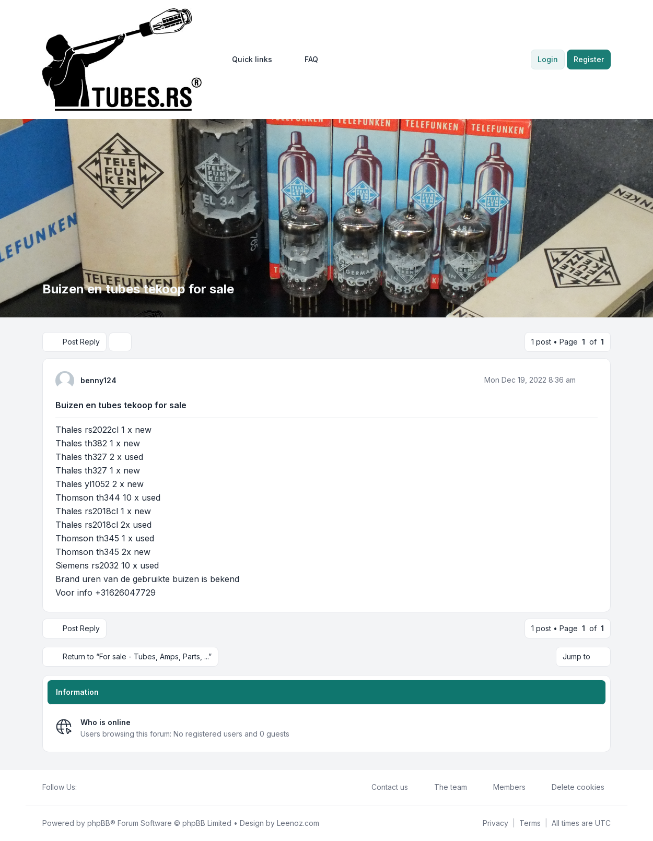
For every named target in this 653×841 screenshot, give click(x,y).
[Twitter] (91, 787)
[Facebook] (83, 787)
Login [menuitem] (548, 59)
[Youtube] (100, 787)
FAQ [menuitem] (304, 59)
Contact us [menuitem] (383, 787)
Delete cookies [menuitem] (571, 787)
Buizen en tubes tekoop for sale (120, 405)
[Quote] (589, 380)
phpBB (98, 823)
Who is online (105, 722)
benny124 (98, 380)
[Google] (108, 787)
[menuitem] (247, 59)
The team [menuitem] (444, 787)
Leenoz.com (298, 823)
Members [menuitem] (503, 787)
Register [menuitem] (589, 59)
